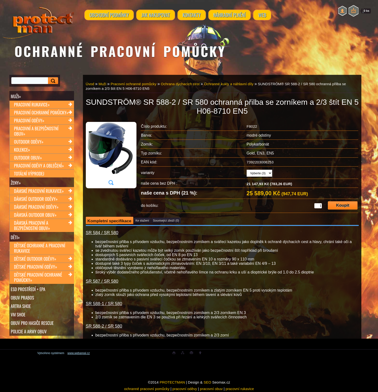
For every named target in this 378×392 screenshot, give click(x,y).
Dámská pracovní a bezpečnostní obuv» (32, 225)
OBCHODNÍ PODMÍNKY (109, 15)
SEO (207, 382)
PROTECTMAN (172, 382)
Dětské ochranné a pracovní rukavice (39, 248)
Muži (102, 84)
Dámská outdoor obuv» (35, 215)
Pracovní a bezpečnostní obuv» (36, 131)
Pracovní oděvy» (29, 120)
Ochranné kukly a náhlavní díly (228, 84)
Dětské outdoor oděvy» (35, 259)
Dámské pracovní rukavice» (39, 191)
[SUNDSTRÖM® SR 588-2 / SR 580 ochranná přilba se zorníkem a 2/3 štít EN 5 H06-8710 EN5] (111, 155)
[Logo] (38, 19)
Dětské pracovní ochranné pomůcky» (38, 277)
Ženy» (16, 183)
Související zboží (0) (166, 220)
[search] (52, 80)
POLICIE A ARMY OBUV (29, 331)
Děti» (15, 237)
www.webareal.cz (79, 353)
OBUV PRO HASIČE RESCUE (32, 323)
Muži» (16, 96)
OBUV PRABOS (22, 297)
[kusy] (318, 205)
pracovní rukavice (240, 389)
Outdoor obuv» (28, 157)
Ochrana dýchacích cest (180, 84)
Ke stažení (142, 220)
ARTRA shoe (21, 306)
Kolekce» (22, 150)
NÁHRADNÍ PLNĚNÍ (229, 15)
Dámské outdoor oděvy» (36, 199)
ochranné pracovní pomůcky (146, 389)
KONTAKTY (191, 15)
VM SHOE (18, 314)
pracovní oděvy (184, 389)
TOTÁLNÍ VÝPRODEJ (29, 173)
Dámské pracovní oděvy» (36, 207)
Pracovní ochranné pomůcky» (41, 112)
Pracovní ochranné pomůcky (133, 84)
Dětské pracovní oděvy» (35, 267)
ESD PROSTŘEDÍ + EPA (28, 289)
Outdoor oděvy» (28, 142)
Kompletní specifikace (109, 220)
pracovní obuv (211, 389)
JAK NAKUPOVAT (155, 15)
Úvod (90, 84)
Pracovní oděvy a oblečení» (39, 165)
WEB (262, 15)
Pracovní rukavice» (32, 104)
